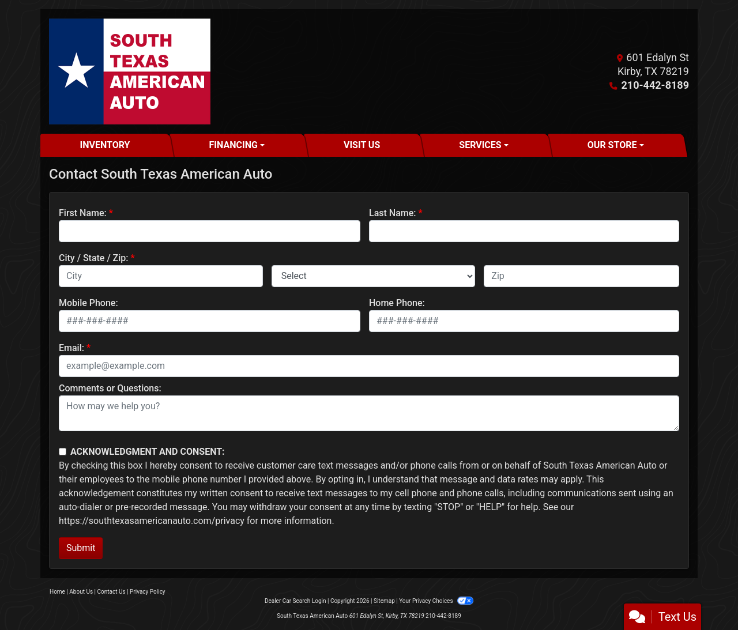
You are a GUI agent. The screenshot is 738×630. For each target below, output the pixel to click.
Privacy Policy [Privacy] (147, 591)
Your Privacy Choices (436, 601)
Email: (71, 347)
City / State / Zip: (94, 257)
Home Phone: (397, 302)
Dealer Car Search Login (295, 601)
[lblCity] (161, 276)
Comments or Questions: (110, 388)
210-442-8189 (655, 85)
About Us (81, 591)
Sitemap (384, 601)
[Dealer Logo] (129, 71)
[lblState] (374, 276)
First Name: (83, 213)
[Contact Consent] (62, 451)
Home (57, 591)
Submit (80, 547)
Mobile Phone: (88, 302)
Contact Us (111, 591)
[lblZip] (581, 276)
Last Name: (392, 213)
